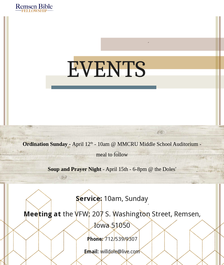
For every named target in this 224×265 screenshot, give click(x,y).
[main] (103, 70)
